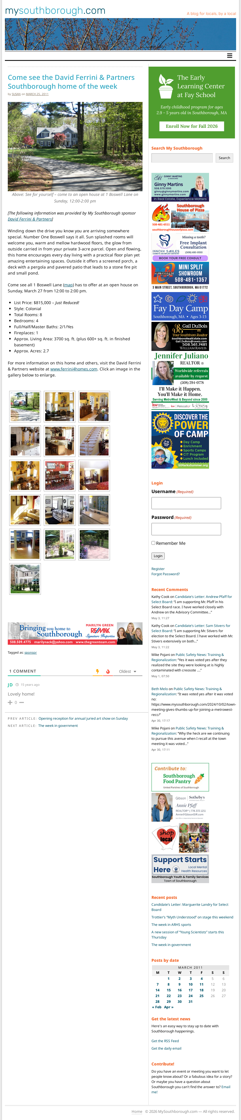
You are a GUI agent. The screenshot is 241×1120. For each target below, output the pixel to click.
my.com (55, 10)
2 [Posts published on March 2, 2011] (180, 978)
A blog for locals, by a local (211, 13)
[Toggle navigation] (229, 55)
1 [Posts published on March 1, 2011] (169, 978)
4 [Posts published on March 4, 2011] (202, 978)
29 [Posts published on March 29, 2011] (169, 1001)
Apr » (169, 1007)
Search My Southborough (176, 148)
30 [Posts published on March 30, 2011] (180, 1001)
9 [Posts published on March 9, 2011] (180, 984)
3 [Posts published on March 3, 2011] (191, 978)
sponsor (30, 652)
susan (16, 94)
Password (171, 517)
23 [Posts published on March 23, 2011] (180, 995)
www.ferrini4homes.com (73, 369)
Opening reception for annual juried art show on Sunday (83, 718)
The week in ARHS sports (171, 924)
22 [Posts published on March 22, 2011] (169, 995)
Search (224, 157)
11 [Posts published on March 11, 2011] (202, 984)
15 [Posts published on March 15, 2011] (169, 990)
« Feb (157, 1007)
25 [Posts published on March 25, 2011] (202, 995)
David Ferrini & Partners (30, 219)
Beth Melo (159, 688)
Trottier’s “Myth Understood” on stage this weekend (192, 917)
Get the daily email (166, 1048)
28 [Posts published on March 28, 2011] (157, 1001)
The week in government (58, 725)
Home (137, 1111)
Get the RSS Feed (165, 1040)
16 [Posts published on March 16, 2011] (180, 990)
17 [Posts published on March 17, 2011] (191, 990)
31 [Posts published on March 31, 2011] (191, 1001)
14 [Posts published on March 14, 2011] (157, 990)
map (68, 284)
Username (172, 491)
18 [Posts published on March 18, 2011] (202, 990)
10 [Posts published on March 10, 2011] (191, 984)
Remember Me (170, 543)
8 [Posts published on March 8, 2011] (169, 984)
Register (158, 568)
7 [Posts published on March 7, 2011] (158, 984)
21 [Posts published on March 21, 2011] (157, 995)
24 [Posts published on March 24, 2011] (191, 995)
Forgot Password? (165, 573)
